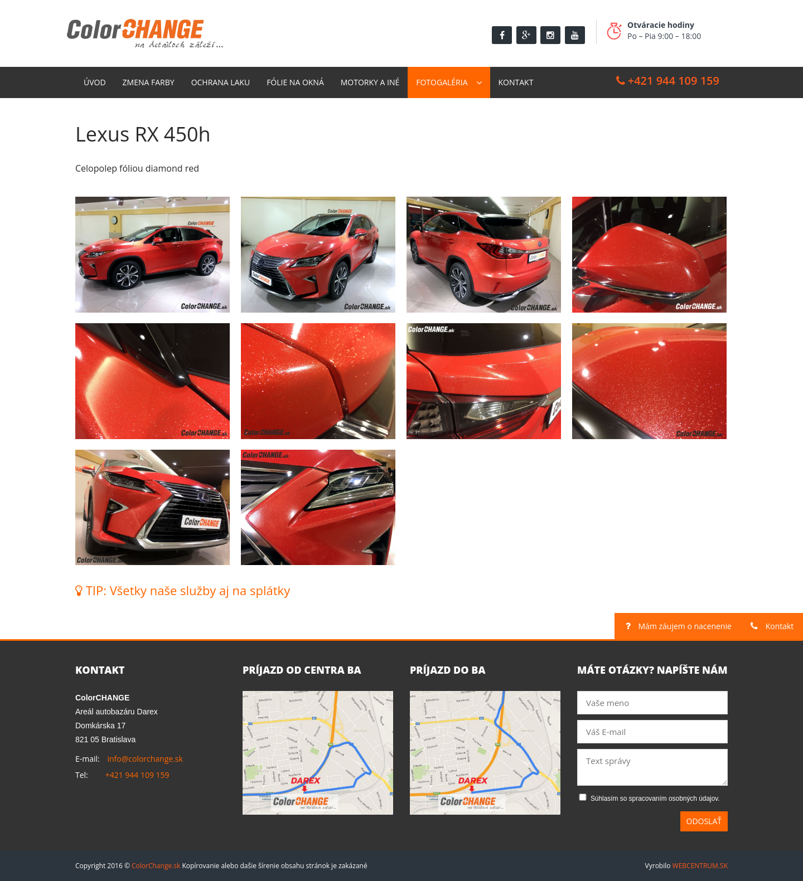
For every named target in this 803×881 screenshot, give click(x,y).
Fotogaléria (441, 82)
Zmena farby (149, 82)
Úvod (95, 82)
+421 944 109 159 (667, 80)
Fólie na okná (295, 82)
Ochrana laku (220, 82)
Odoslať (704, 821)
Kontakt (516, 82)
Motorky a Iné (370, 82)
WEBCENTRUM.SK (700, 865)
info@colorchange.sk (144, 758)
